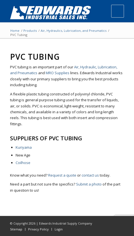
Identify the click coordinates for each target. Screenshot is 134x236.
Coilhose (23, 162)
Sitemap (16, 229)
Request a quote (62, 175)
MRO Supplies (57, 72)
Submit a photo (89, 184)
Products (30, 30)
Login (59, 229)
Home (15, 30)
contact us (90, 175)
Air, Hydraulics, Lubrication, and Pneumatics (73, 30)
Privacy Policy (38, 229)
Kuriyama (24, 147)
